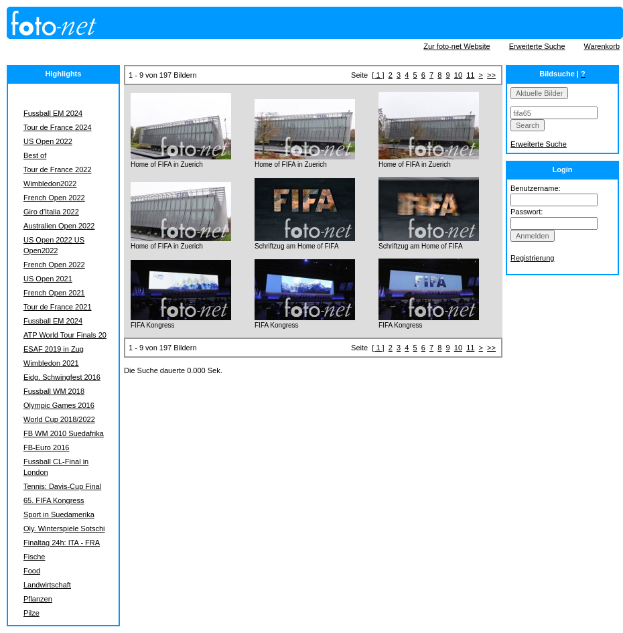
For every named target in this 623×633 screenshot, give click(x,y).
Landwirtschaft (47, 585)
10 (458, 75)
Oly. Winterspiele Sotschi (64, 528)
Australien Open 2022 (58, 226)
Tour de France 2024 (57, 127)
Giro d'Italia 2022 (51, 212)
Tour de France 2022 (57, 169)
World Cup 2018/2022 (59, 419)
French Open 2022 (54, 198)
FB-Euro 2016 (46, 447)
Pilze (31, 613)
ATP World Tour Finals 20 (65, 335)
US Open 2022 (47, 141)
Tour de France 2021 (57, 307)
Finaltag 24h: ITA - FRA (61, 543)
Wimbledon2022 (50, 184)
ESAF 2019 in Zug (53, 349)
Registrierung (532, 258)
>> (491, 75)
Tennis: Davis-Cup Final (62, 486)
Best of (34, 155)
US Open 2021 (47, 279)
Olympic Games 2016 (58, 405)
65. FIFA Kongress (53, 500)
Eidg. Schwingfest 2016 (61, 377)
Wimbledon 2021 (51, 363)
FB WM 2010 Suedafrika (63, 433)
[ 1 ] (378, 75)
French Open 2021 (54, 293)
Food (31, 571)
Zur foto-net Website (456, 46)
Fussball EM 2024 (52, 113)
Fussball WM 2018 (53, 391)
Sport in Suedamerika (58, 514)
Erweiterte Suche (537, 46)
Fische (34, 557)
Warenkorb (602, 46)
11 (470, 75)
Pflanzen (37, 599)
